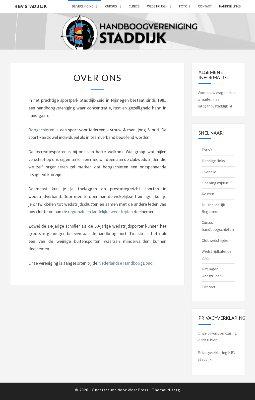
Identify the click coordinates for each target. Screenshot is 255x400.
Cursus (111, 6)
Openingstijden (215, 182)
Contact (205, 6)
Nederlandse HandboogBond (125, 263)
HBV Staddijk (30, 6)
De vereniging (83, 6)
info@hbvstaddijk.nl (215, 105)
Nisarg (173, 389)
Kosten (208, 193)
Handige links (230, 6)
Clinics (134, 6)
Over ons (209, 171)
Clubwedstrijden (215, 240)
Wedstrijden (157, 6)
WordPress (138, 389)
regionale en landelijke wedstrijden (100, 211)
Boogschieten (41, 130)
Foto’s (185, 6)
